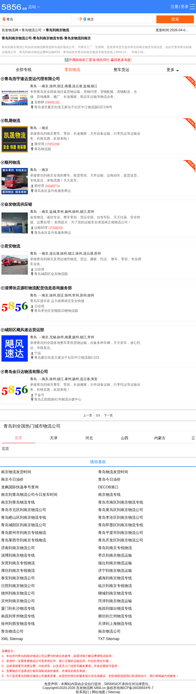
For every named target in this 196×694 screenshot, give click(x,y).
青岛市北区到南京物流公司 (23, 510)
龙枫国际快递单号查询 (20, 487)
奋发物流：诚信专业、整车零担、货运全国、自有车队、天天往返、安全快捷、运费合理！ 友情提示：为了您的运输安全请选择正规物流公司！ (85, 219)
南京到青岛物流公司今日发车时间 (29, 495)
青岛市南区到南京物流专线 (120, 502)
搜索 (175, 19)
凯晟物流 (12, 120)
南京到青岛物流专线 (18, 502)
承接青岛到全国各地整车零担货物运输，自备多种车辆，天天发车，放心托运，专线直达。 (85, 345)
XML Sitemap (12, 639)
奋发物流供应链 (18, 204)
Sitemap (114, 692)
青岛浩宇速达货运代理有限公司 (32, 79)
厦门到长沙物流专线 (18, 608)
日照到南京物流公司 (18, 586)
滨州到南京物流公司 (18, 601)
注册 (174, 6)
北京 (5, 448)
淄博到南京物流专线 (18, 555)
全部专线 (24, 69)
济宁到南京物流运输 (115, 570)
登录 (184, 6)
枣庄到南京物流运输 (115, 555)
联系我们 (82, 692)
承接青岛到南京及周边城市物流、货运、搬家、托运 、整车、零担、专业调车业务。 (85, 261)
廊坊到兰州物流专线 (115, 616)
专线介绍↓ (138, 52)
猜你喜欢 (98, 462)
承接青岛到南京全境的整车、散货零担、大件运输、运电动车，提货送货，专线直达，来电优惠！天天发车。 (85, 178)
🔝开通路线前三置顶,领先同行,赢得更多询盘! (98, 60)
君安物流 (12, 246)
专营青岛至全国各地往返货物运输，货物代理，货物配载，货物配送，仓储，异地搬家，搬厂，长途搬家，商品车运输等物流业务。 (83, 94)
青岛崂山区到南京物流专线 (23, 517)
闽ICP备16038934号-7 (136, 688)
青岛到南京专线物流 (115, 548)
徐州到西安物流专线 (18, 624)
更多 (171, 69)
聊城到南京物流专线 (115, 593)
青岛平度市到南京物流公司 (120, 533)
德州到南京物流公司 (18, 593)
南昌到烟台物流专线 (115, 608)
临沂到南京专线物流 (115, 586)
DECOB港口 (108, 487)
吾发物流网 (10, 30)
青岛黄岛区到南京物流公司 (120, 510)
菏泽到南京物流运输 (115, 601)
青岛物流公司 (31, 30)
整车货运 (121, 69)
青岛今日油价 (109, 479)
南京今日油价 (12, 479)
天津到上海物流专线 (115, 624)
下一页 (108, 415)
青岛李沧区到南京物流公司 (120, 517)
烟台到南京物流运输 (115, 563)
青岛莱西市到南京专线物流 (23, 540)
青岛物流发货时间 (113, 472)
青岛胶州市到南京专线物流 (23, 533)
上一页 (87, 415)
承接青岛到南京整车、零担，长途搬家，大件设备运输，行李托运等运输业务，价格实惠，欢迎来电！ (85, 136)
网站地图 (98, 692)
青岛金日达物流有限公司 (26, 371)
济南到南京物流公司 (18, 548)
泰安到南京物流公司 (18, 578)
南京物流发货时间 (16, 472)
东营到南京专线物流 (18, 563)
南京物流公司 (109, 631)
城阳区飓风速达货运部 (24, 330)
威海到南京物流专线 (115, 578)
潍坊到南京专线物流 (18, 570)
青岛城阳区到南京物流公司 (23, 525)
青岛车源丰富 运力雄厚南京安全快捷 (57, 301)
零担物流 (72, 69)
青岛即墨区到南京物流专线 (120, 525)
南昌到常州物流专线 (18, 616)
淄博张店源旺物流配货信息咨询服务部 (38, 288)
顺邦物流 (12, 162)
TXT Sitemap (108, 639)
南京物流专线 (109, 495)
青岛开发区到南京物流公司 (120, 540)
